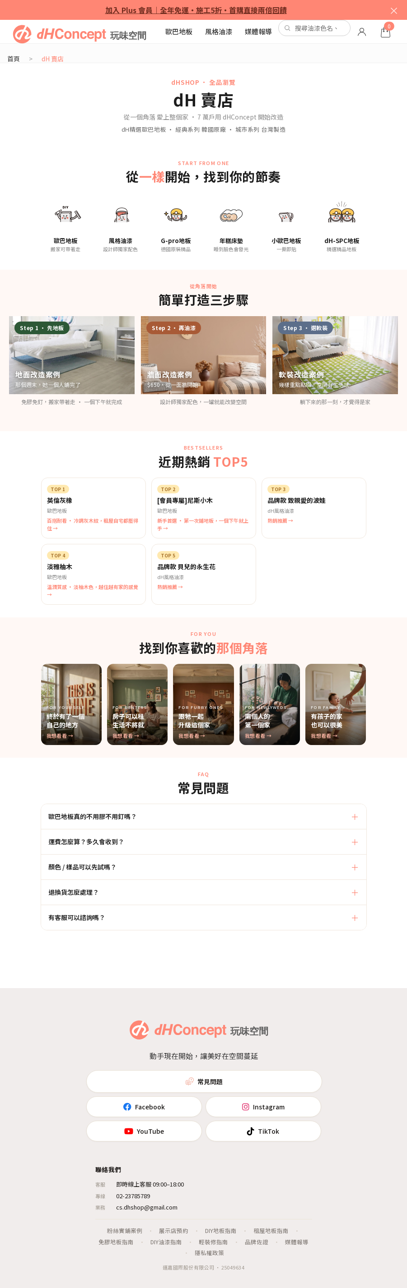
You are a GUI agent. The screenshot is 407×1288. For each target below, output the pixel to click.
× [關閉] (394, 10)
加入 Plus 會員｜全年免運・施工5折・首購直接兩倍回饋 (196, 10)
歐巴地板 (178, 31)
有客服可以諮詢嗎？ (76, 917)
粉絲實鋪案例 (124, 1231)
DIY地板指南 (221, 1231)
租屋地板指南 (271, 1231)
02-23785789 (133, 1195)
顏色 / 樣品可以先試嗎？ (82, 866)
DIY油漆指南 (166, 1242)
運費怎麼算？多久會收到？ (86, 841)
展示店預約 (173, 1231)
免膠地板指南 (116, 1242)
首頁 (13, 58)
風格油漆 (218, 31)
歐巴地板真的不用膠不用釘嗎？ (92, 816)
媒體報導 (258, 31)
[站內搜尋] (314, 28)
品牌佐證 (256, 1242)
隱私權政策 (209, 1253)
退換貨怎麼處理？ (73, 892)
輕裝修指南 (213, 1242)
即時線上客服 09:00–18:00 (150, 1184)
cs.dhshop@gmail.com (147, 1207)
